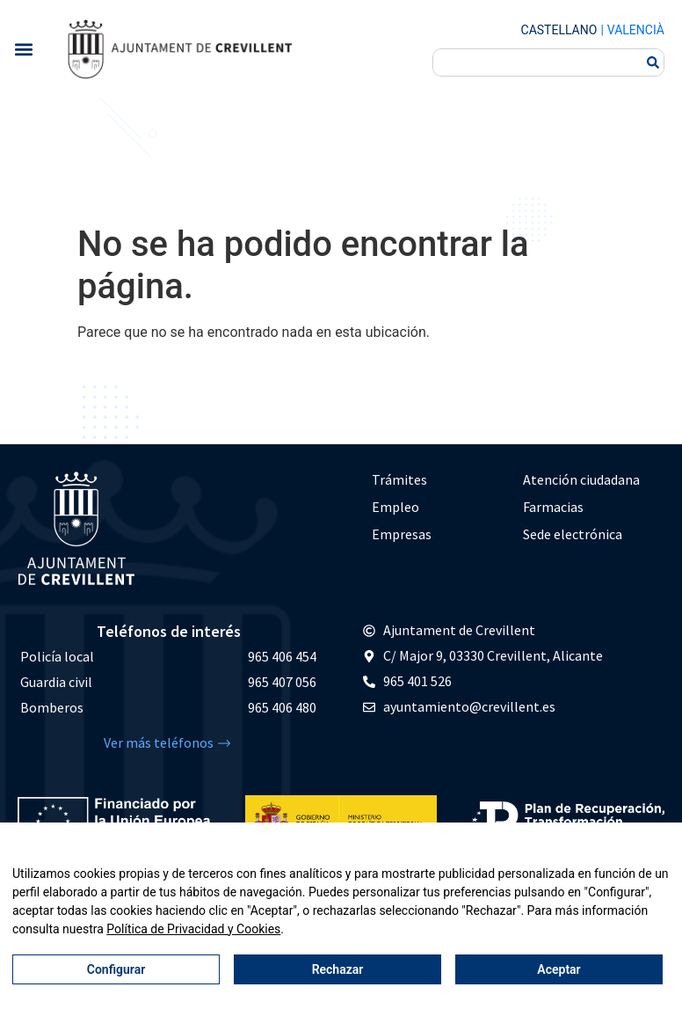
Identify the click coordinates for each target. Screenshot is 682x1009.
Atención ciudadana (581, 479)
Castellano (559, 30)
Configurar (116, 969)
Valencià (635, 30)
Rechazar (338, 969)
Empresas (402, 534)
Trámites (399, 479)
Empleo (395, 506)
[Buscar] (653, 62)
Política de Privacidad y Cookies (193, 929)
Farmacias (553, 506)
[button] (23, 48)
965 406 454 (282, 656)
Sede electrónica (572, 534)
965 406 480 (282, 707)
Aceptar (558, 969)
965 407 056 (282, 682)
